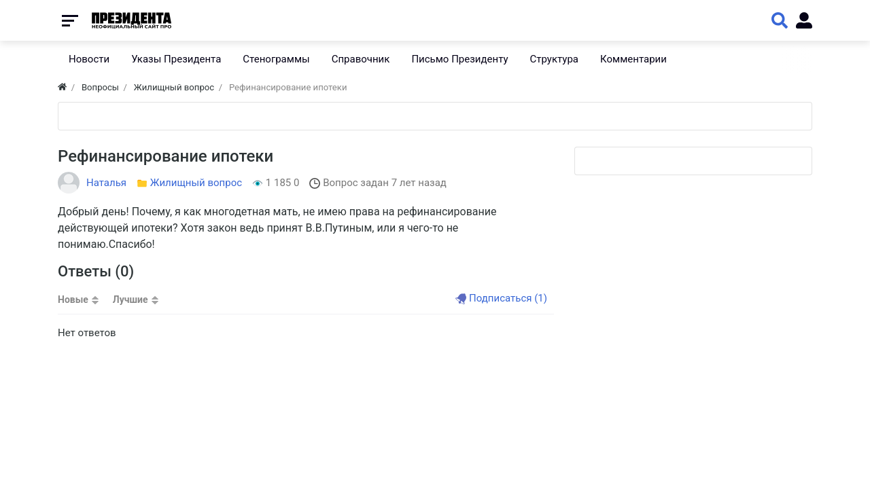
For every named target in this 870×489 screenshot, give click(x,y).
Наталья (106, 183)
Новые (73, 299)
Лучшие (130, 299)
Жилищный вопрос (196, 183)
